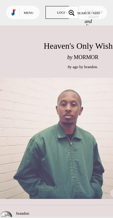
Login (62, 12)
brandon (90, 66)
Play (60, 138)
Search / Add (83, 12)
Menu (28, 13)
